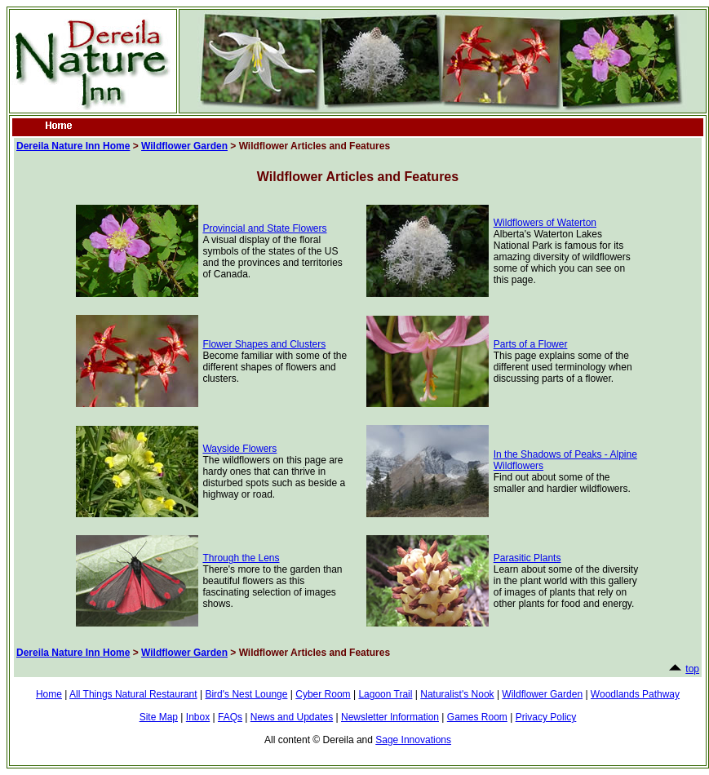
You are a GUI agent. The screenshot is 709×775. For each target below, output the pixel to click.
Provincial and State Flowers (264, 228)
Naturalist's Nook (457, 694)
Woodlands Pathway (635, 694)
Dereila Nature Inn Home (73, 146)
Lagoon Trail (385, 694)
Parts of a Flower (531, 344)
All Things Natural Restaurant (133, 694)
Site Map (159, 717)
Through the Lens (240, 558)
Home (49, 694)
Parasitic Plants (527, 558)
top (692, 669)
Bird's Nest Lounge (246, 694)
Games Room (477, 717)
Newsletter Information (390, 717)
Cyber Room (322, 694)
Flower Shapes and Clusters (264, 344)
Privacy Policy (546, 717)
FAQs (230, 717)
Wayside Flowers (239, 448)
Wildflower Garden (184, 146)
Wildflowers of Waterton (545, 222)
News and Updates (291, 717)
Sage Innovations (413, 740)
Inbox (198, 717)
